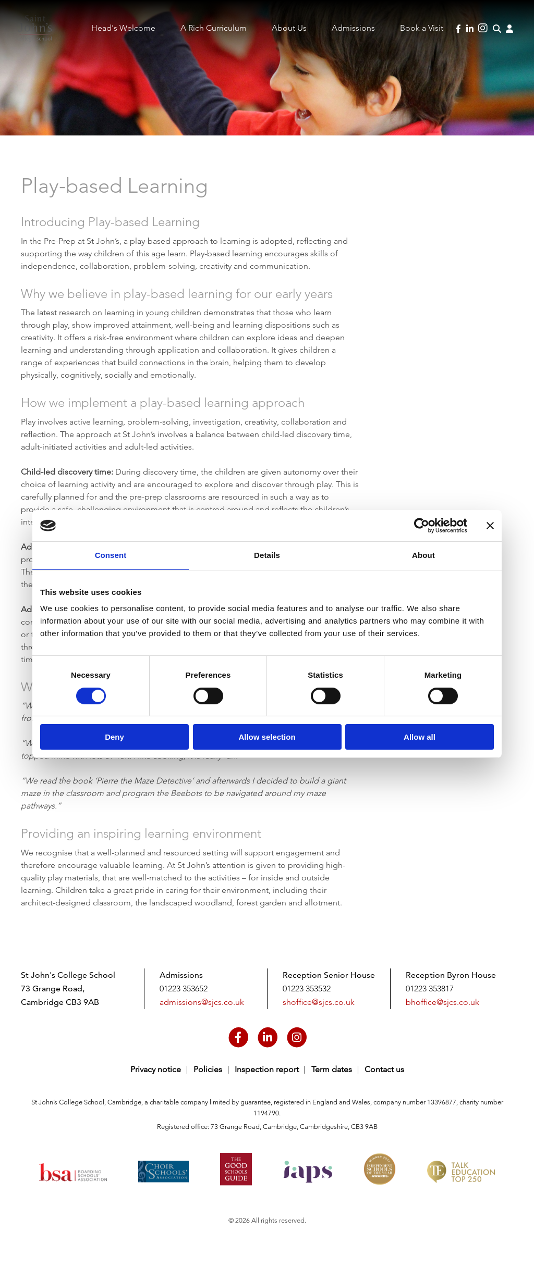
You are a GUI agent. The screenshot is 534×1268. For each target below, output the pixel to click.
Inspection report (267, 1069)
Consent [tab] (111, 555)
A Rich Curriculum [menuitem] (213, 28)
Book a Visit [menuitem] (421, 28)
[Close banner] (490, 525)
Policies (207, 1069)
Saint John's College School (42, 38)
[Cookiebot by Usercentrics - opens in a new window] (421, 525)
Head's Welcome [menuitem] (123, 28)
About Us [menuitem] (289, 28)
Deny (114, 736)
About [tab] (423, 555)
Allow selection (266, 736)
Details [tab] (267, 555)
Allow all (419, 736)
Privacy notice (155, 1069)
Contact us (384, 1069)
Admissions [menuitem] (353, 28)
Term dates (331, 1069)
